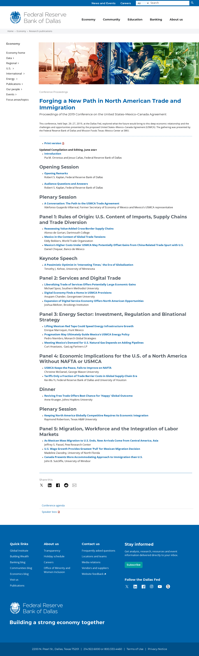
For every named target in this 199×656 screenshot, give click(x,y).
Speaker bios (49, 512)
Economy (21, 31)
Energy (10, 79)
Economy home (15, 52)
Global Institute (19, 550)
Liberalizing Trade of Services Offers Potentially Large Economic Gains (90, 284)
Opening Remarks (56, 173)
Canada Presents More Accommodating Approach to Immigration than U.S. (93, 457)
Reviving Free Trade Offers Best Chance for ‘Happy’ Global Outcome (88, 395)
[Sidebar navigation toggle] (20, 46)
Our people (13, 89)
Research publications (40, 31)
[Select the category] (142, 3)
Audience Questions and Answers (66, 183)
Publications (13, 84)
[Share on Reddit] (66, 485)
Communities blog (21, 568)
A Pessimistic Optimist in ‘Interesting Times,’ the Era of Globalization (88, 264)
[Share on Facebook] (58, 485)
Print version (52, 143)
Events (10, 94)
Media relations (91, 562)
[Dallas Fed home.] (59, 613)
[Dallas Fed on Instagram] (151, 587)
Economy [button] (88, 19)
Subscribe (134, 565)
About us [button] (176, 19)
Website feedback (93, 574)
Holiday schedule (54, 556)
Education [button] (135, 19)
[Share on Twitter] (41, 485)
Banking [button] (156, 19)
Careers (125, 3)
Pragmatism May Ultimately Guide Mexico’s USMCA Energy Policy (87, 334)
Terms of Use (135, 649)
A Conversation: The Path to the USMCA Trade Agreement (81, 203)
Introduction (52, 153)
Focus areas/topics (17, 99)
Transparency (52, 550)
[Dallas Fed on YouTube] (159, 587)
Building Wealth (19, 556)
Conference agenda (53, 505)
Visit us (14, 579)
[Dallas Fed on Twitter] (127, 587)
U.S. (9, 68)
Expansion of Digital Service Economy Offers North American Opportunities (93, 301)
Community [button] (111, 19)
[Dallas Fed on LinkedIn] (135, 587)
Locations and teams (94, 556)
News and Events (104, 3)
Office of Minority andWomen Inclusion (57, 570)
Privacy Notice (157, 649)
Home (10, 31)
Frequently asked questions (98, 550)
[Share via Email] (74, 485)
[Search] (169, 3)
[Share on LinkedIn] (49, 485)
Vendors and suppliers (95, 568)
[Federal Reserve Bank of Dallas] (38, 17)
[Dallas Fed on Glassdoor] (168, 587)
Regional (11, 63)
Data (9, 58)
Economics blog (19, 574)
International (14, 73)
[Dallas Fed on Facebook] (143, 587)
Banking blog (17, 562)
